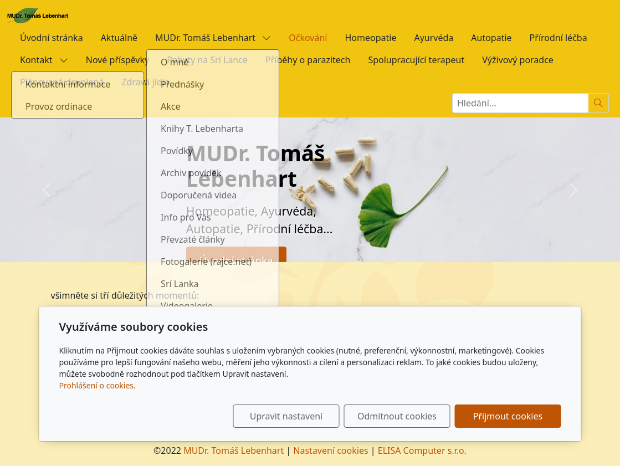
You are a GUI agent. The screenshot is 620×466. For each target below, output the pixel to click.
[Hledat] (598, 103)
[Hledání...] (520, 103)
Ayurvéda (433, 38)
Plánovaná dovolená (62, 82)
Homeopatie (370, 38)
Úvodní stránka (51, 38)
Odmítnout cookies (397, 416)
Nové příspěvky (117, 60)
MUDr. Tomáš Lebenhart (213, 38)
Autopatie (491, 38)
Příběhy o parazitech (307, 60)
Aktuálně (119, 38)
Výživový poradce (518, 60)
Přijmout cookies (507, 416)
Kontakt (44, 60)
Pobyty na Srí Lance (207, 60)
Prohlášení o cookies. (97, 385)
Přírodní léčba (558, 38)
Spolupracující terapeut (416, 60)
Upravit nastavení (286, 416)
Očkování (308, 38)
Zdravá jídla (145, 82)
